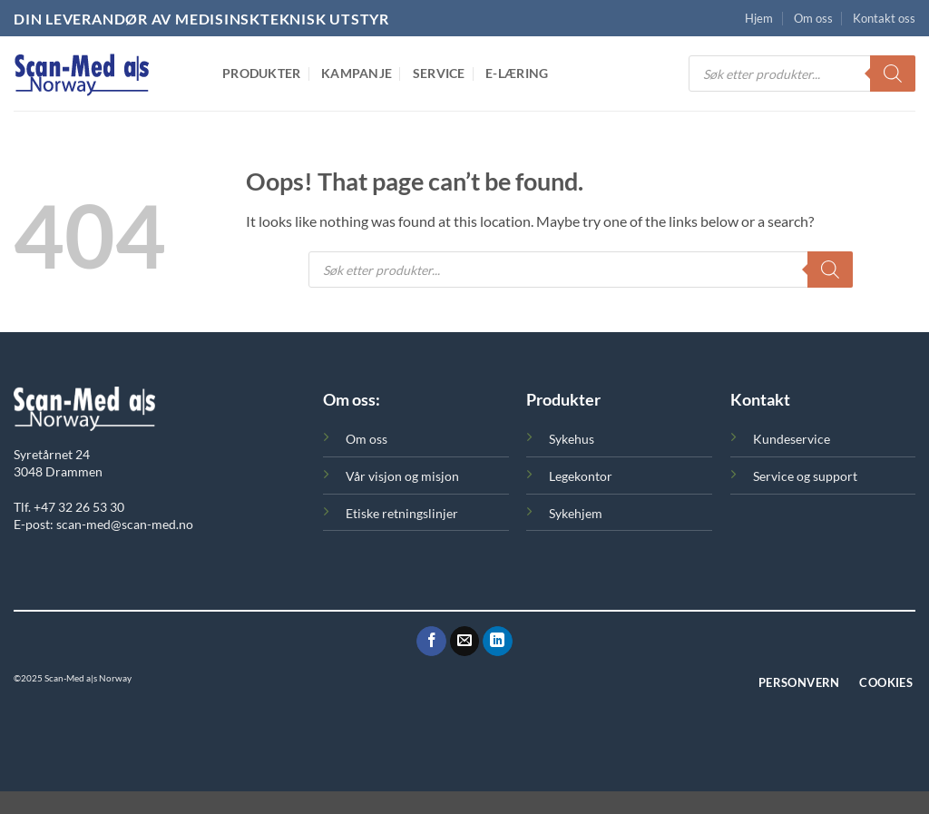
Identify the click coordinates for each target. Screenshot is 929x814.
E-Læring (516, 73)
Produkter (261, 73)
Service (439, 73)
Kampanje (356, 73)
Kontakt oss (884, 18)
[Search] (892, 73)
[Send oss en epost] (465, 641)
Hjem (759, 18)
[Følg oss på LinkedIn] (498, 641)
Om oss (813, 18)
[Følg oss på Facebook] (431, 641)
